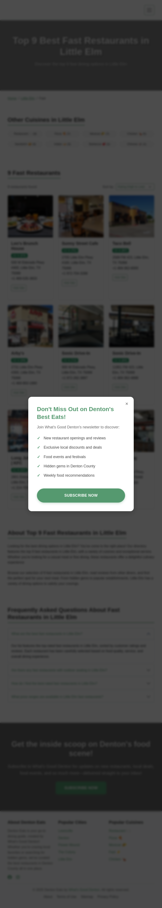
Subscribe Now (81, 495)
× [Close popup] (126, 403)
